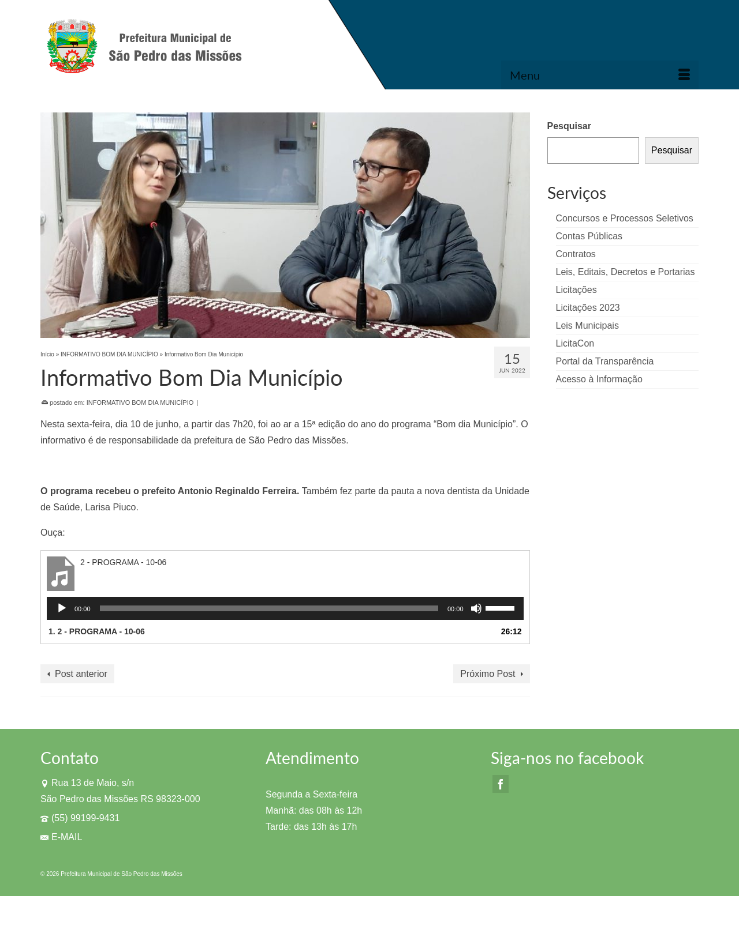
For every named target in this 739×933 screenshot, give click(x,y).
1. (96, 631)
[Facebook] (500, 784)
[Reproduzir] (62, 608)
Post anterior (81, 674)
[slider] (269, 608)
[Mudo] (476, 608)
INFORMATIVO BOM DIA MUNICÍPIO (140, 402)
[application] (285, 608)
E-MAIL (61, 837)
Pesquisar (569, 126)
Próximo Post (487, 674)
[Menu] (600, 75)
